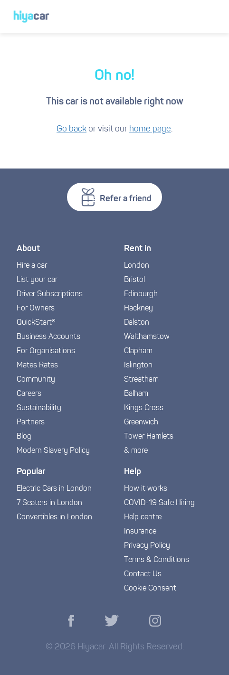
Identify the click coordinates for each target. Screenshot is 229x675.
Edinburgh (141, 294)
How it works (145, 489)
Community (36, 380)
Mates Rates (37, 365)
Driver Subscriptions (50, 294)
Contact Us (143, 574)
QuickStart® (36, 323)
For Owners (36, 308)
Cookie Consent (150, 588)
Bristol (134, 280)
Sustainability (39, 408)
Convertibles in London (54, 517)
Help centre (143, 517)
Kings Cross (143, 408)
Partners (31, 422)
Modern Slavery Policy (53, 451)
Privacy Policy (147, 546)
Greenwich (141, 422)
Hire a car (32, 266)
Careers (29, 394)
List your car (37, 280)
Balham (136, 394)
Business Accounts (48, 337)
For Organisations (46, 351)
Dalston (136, 323)
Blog (24, 437)
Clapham (138, 351)
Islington (138, 365)
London (136, 266)
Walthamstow (147, 337)
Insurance (140, 531)
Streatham (141, 380)
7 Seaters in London (49, 503)
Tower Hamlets (148, 437)
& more (136, 451)
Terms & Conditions (156, 560)
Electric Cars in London (54, 489)
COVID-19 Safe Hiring (159, 503)
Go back (71, 129)
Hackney (138, 308)
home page (150, 129)
